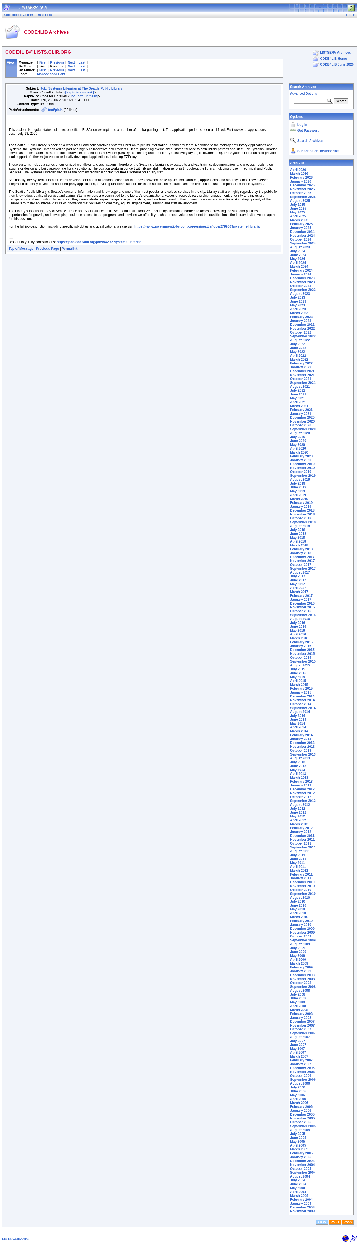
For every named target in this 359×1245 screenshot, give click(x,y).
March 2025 (299, 220)
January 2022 (300, 367)
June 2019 (298, 487)
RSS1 (335, 1222)
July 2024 (297, 251)
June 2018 (298, 534)
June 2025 (298, 208)
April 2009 (298, 960)
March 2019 (299, 499)
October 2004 (300, 1169)
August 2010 (300, 898)
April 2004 (298, 1192)
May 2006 (297, 1095)
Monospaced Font (51, 74)
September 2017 (303, 569)
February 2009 (301, 967)
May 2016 (297, 630)
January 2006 (300, 1111)
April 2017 (298, 588)
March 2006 (299, 1103)
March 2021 (299, 406)
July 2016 (297, 623)
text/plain (55, 110)
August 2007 (300, 1037)
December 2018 (302, 510)
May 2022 (297, 352)
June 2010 (298, 905)
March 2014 (299, 731)
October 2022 (300, 332)
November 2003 (302, 1211)
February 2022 (301, 363)
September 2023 (303, 290)
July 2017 (297, 576)
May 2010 (297, 909)
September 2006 (303, 1080)
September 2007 (303, 1033)
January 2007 (300, 1064)
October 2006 (300, 1076)
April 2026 (298, 170)
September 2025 (303, 197)
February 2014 (301, 735)
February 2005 (301, 1153)
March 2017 (299, 592)
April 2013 (298, 774)
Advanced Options (303, 93)
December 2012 (302, 789)
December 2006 (302, 1068)
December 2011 (302, 836)
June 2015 (298, 673)
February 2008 (301, 1014)
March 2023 (299, 313)
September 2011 (303, 847)
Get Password (308, 130)
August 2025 (300, 201)
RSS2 (348, 1222)
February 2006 (301, 1107)
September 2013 (303, 754)
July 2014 (297, 716)
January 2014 (300, 739)
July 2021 (297, 390)
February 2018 (301, 549)
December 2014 (302, 696)
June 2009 (298, 952)
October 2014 (300, 704)
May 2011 (297, 863)
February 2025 (301, 224)
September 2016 (303, 615)
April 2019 (298, 495)
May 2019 (297, 491)
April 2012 (298, 820)
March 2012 (299, 824)
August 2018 (300, 526)
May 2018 (297, 538)
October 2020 (300, 425)
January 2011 (300, 878)
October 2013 (300, 750)
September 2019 (303, 476)
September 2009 (303, 940)
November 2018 (302, 514)
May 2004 (297, 1188)
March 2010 (299, 917)
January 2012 (300, 832)
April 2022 (298, 356)
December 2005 (302, 1114)
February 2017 (301, 596)
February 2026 (301, 177)
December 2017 (302, 557)
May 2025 (297, 212)
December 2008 (302, 975)
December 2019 (302, 464)
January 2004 (300, 1203)
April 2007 (298, 1052)
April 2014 (298, 727)
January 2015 (300, 692)
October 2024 (300, 239)
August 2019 (300, 479)
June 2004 (298, 1184)
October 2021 (300, 379)
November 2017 (302, 561)
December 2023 (302, 278)
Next (71, 62)
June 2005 (298, 1138)
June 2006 (298, 1091)
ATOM (321, 1222)
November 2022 (302, 328)
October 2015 (300, 658)
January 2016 (300, 646)
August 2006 (300, 1083)
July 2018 (297, 530)
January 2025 (300, 228)
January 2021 (300, 414)
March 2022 (299, 359)
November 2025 (302, 189)
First (42, 62)
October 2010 (300, 890)
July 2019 (297, 483)
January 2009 (300, 971)
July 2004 (297, 1180)
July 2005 (297, 1134)
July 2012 (297, 809)
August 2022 (300, 340)
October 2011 (300, 843)
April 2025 (298, 216)
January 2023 (300, 321)
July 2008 (297, 994)
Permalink (69, 249)
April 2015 (298, 681)
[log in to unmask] (79, 92)
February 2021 (301, 410)
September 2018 (303, 522)
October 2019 (300, 472)
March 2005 (299, 1149)
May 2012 (297, 816)
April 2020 (298, 448)
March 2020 (299, 452)
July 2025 (297, 205)
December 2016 (302, 603)
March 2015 (299, 685)
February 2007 (301, 1060)
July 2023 (297, 297)
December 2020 (302, 418)
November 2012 (302, 793)
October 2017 (300, 565)
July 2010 (297, 901)
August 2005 (300, 1130)
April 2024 (298, 263)
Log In (302, 125)
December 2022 (302, 325)
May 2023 (297, 305)
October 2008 (300, 983)
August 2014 (300, 712)
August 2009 (300, 944)
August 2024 (300, 247)
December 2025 (302, 185)
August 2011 (300, 851)
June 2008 (298, 998)
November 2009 (302, 932)
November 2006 (302, 1072)
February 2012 (301, 828)
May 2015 (297, 677)
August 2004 (300, 1176)
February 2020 (301, 456)
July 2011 (297, 855)
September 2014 (303, 708)
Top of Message (21, 249)
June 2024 (298, 255)
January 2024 (300, 274)
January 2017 (300, 599)
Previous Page (47, 249)
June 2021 (298, 394)
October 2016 (300, 611)
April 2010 (298, 913)
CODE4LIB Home (333, 59)
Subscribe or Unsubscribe (318, 151)
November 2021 (302, 375)
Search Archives (303, 87)
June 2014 (298, 720)
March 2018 (299, 545)
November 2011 (302, 840)
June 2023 (298, 301)
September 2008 (303, 987)
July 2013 (297, 762)
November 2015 (302, 654)
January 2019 (300, 507)
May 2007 (297, 1049)
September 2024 (303, 243)
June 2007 (298, 1045)
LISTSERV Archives (335, 52)
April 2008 (298, 1006)
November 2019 (302, 468)
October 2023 (300, 286)
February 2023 (301, 317)
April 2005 (298, 1145)
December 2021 (302, 371)
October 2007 (300, 1029)
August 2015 (300, 665)
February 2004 (301, 1200)
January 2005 (300, 1157)
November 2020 (302, 421)
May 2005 (297, 1142)
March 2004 (299, 1196)
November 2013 (302, 747)
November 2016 (302, 607)
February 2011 (301, 874)
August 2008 (300, 991)
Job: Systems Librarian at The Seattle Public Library (81, 88)
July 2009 (297, 948)
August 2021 (300, 387)
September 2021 (303, 383)
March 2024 (299, 267)
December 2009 (302, 929)
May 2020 (297, 445)
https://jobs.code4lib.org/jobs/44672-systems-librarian (99, 242)
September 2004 (303, 1172)
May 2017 (297, 584)
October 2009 (300, 936)
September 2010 (303, 894)
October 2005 (300, 1122)
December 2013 (302, 743)
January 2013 (300, 785)
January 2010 (300, 925)
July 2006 (297, 1087)
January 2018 (300, 553)
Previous (57, 62)
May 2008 (297, 1002)
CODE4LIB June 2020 (337, 64)
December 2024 (302, 232)
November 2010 (302, 886)
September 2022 (303, 336)
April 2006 (298, 1099)
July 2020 (297, 437)
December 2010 (302, 882)
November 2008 (302, 979)
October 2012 (300, 797)
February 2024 (301, 270)
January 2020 (300, 460)
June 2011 (298, 859)
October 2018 (300, 518)
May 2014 (297, 723)
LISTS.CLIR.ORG (15, 1239)
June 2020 (298, 441)
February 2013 (301, 781)
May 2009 (297, 956)
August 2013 (300, 758)
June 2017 (298, 580)
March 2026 (299, 174)
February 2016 (301, 642)
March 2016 (299, 638)
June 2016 (298, 627)
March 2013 (299, 778)
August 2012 (300, 805)
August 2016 (300, 619)
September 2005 (303, 1126)
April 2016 (298, 634)
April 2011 (298, 867)
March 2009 (299, 963)
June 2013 (298, 766)
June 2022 (298, 348)
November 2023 (302, 282)
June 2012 (298, 812)
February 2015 (301, 689)
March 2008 (299, 1010)
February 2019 (301, 503)
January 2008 (300, 1018)
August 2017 (300, 572)
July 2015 (297, 669)
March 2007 (299, 1056)
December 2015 (302, 650)
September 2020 (303, 429)
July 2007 (297, 1041)
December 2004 (302, 1161)
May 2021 (297, 398)
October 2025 (300, 193)
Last (81, 62)
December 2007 (302, 1021)
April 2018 (298, 541)
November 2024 (302, 236)
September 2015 (303, 661)
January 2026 (300, 181)
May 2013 (297, 770)
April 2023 (298, 309)
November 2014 (302, 700)
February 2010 (301, 921)
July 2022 (297, 344)
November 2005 (302, 1118)
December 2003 (302, 1207)
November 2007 (302, 1025)
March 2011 (299, 870)
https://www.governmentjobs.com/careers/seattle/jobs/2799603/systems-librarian (197, 226)
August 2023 (300, 294)
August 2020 (300, 433)
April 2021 (298, 402)
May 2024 (297, 259)
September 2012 (303, 801)
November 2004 (302, 1165)
